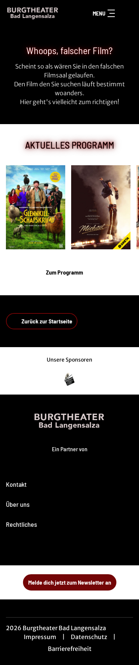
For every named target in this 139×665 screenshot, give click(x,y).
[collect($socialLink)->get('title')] (53, 549)
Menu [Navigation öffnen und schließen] (104, 13)
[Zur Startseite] (33, 13)
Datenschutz (89, 637)
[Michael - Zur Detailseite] (100, 207)
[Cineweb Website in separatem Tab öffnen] (69, 456)
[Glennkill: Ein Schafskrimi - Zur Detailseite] (35, 207)
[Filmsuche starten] (125, 13)
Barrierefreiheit (70, 648)
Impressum (40, 637)
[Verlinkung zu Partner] (69, 379)
